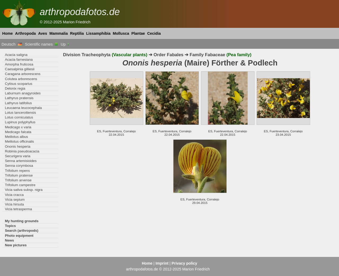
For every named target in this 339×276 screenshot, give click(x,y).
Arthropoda (25, 33)
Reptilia (77, 33)
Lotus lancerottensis (20, 113)
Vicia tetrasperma (18, 209)
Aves (42, 33)
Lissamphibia (98, 33)
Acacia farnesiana (19, 60)
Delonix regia (15, 88)
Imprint (161, 263)
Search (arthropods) (21, 231)
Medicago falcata (18, 132)
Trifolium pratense (19, 175)
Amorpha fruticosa (19, 64)
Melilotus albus (16, 137)
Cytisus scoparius (18, 84)
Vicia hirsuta (14, 204)
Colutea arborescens (21, 79)
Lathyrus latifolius (18, 103)
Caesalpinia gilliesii (19, 69)
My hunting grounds (21, 221)
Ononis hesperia (17, 146)
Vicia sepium (15, 199)
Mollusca (121, 33)
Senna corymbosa (19, 166)
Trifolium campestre (20, 185)
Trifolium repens (17, 171)
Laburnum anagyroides (23, 93)
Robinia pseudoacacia (22, 151)
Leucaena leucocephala (23, 108)
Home (7, 33)
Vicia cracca (14, 195)
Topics (10, 226)
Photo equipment (19, 236)
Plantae (138, 33)
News (9, 240)
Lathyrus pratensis (19, 98)
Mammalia (58, 33)
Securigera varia (17, 156)
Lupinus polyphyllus (20, 122)
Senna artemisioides (21, 161)
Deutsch (12, 44)
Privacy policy (184, 263)
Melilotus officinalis (19, 141)
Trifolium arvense (18, 180)
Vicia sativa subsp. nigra (23, 190)
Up (65, 44)
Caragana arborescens (22, 74)
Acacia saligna (16, 55)
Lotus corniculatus (19, 117)
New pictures (15, 245)
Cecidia (154, 33)
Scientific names (41, 44)
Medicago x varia (18, 127)
